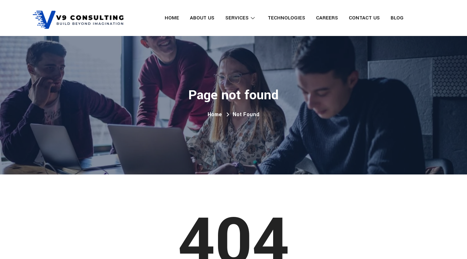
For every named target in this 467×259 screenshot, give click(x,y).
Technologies (286, 17)
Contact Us (364, 17)
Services (240, 17)
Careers (327, 17)
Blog (397, 17)
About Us (202, 17)
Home (172, 17)
